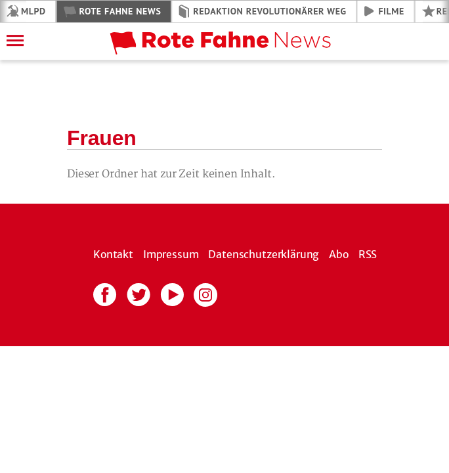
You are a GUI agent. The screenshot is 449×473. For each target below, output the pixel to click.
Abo (339, 254)
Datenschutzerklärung (263, 254)
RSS (367, 254)
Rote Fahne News (120, 11)
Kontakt (113, 254)
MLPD (33, 11)
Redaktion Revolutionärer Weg (269, 11)
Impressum (171, 254)
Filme (391, 11)
